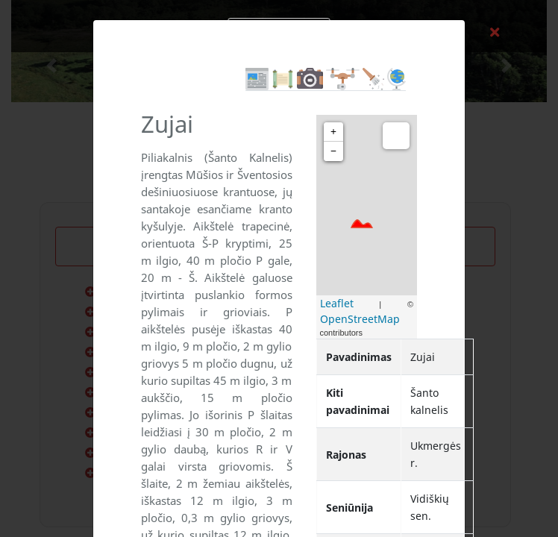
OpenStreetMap (360, 319)
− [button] (333, 151)
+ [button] (333, 132)
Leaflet (337, 303)
